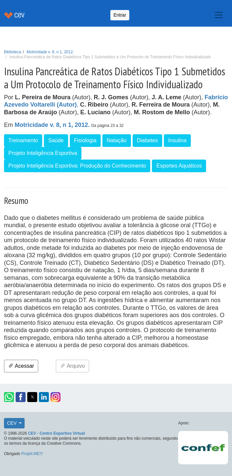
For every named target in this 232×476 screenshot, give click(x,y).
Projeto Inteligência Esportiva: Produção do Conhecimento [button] (77, 166)
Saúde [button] (55, 140)
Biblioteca (12, 52)
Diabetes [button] (147, 140)
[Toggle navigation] (218, 15)
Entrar (119, 15)
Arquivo (72, 366)
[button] (9, 397)
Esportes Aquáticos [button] (179, 166)
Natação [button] (117, 140)
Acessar (21, 366)
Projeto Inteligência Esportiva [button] (42, 153)
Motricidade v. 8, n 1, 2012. (50, 52)
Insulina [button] (177, 140)
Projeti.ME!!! (32, 453)
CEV (12, 423)
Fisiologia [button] (85, 140)
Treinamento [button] (23, 140)
